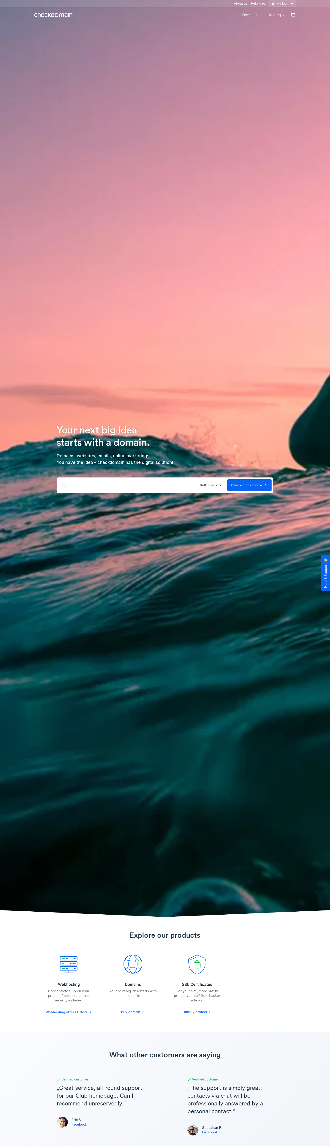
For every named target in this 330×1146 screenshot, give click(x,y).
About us (240, 3)
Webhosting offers (61, 1012)
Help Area (258, 3)
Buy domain (133, 1012)
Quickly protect (197, 1012)
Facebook (79, 1124)
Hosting (276, 15)
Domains (252, 15)
